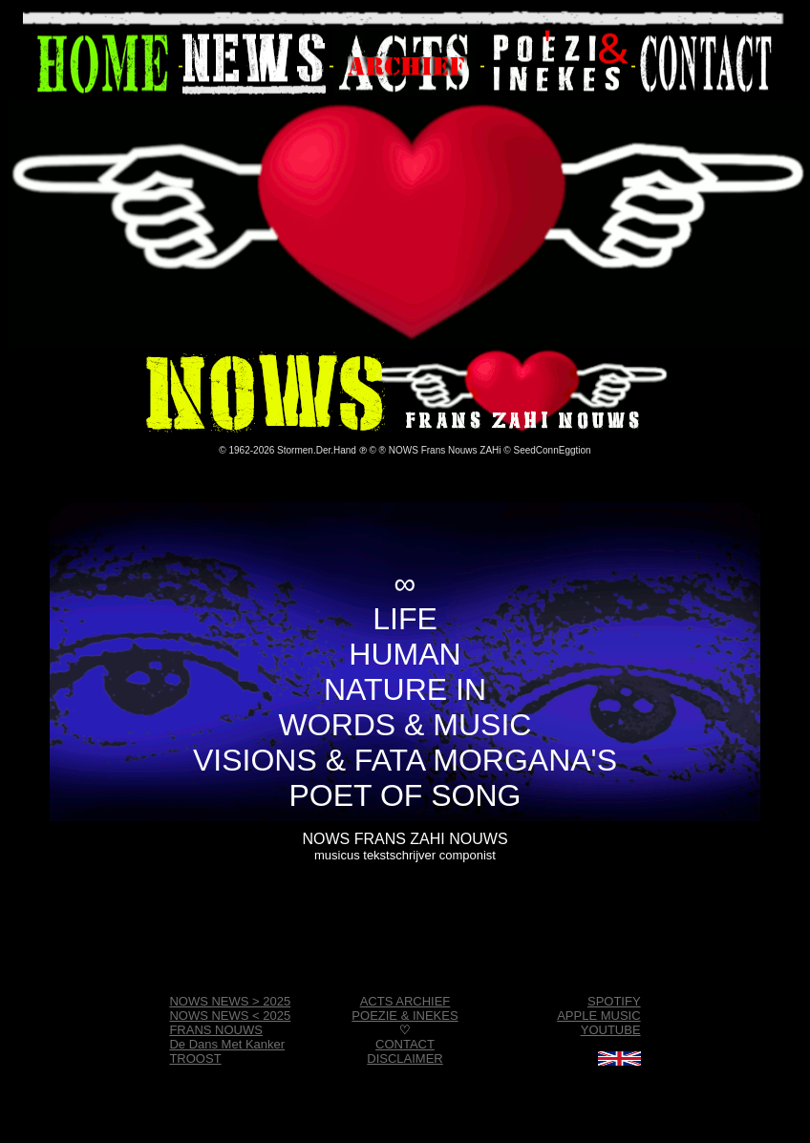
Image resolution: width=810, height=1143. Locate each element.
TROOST (195, 1058)
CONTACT (405, 1044)
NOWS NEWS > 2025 (229, 1001)
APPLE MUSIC (598, 1015)
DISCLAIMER (404, 1058)
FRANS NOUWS (216, 1030)
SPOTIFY (614, 1001)
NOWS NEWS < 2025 (229, 1015)
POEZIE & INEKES (405, 1015)
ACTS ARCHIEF (405, 1001)
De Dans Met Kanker (227, 1044)
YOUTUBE (611, 1030)
